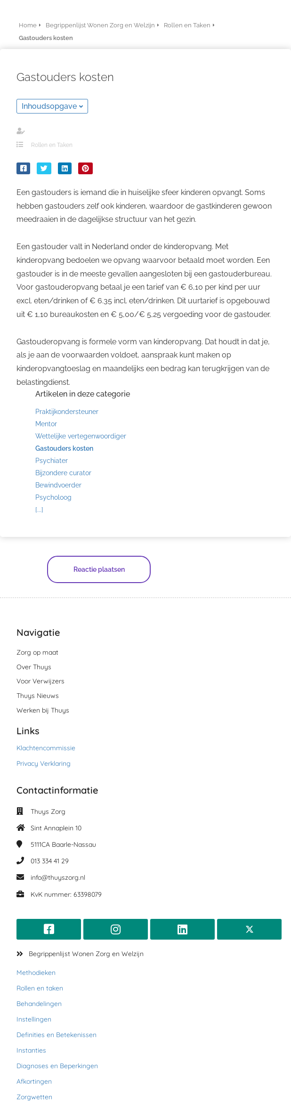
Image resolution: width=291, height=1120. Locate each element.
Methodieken (36, 972)
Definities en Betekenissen (56, 1035)
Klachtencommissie (45, 748)
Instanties (31, 1050)
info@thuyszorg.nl (58, 877)
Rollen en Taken (52, 145)
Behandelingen (39, 1003)
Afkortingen (34, 1081)
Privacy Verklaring (43, 763)
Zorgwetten (34, 1097)
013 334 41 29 (50, 861)
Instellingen (33, 1019)
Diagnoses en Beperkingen (57, 1066)
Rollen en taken (39, 988)
